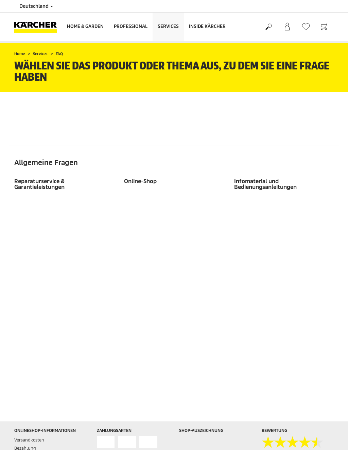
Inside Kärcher (207, 26)
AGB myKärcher (277, 327)
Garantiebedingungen (284, 359)
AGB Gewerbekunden (283, 302)
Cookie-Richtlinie (278, 351)
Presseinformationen (200, 343)
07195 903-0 (113, 357)
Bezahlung (25, 244)
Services (168, 26)
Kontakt (187, 351)
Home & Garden (85, 26)
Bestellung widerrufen (298, 411)
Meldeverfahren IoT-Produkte (291, 384)
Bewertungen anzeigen (285, 269)
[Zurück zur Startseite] (38, 27)
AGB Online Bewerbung (285, 318)
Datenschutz (274, 343)
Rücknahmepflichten (283, 392)
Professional (130, 26)
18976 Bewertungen (282, 260)
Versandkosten (29, 236)
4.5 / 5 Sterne (275, 252)
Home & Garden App (199, 318)
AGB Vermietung (278, 376)
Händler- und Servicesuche (206, 302)
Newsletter (190, 310)
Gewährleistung (30, 252)
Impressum (273, 335)
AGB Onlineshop (278, 310)
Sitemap (270, 367)
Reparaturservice (196, 335)
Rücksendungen (30, 260)
